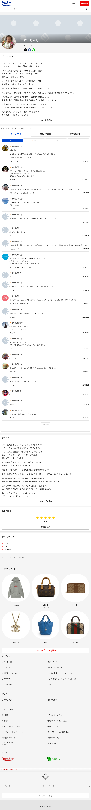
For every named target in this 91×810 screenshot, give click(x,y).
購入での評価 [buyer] (75, 134)
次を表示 (45, 425)
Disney (7, 546)
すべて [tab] (12, 140)
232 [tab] (34, 140)
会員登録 (84, 4)
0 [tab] (78, 140)
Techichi (8, 550)
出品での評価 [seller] (45, 134)
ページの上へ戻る (45, 796)
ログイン (74, 4)
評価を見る (45, 527)
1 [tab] (56, 140)
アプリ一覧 (50, 786)
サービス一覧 (5, 786)
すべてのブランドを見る (45, 650)
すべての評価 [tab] (16, 134)
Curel (7, 543)
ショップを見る (45, 120)
